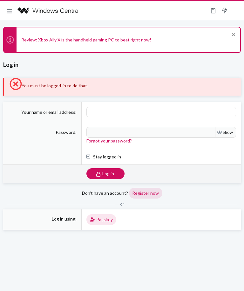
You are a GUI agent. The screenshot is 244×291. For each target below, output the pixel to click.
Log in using (63, 219)
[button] (9, 10)
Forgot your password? (109, 140)
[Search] (235, 11)
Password (65, 132)
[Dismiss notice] (232, 35)
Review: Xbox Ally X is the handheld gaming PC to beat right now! (86, 39)
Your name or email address (48, 112)
